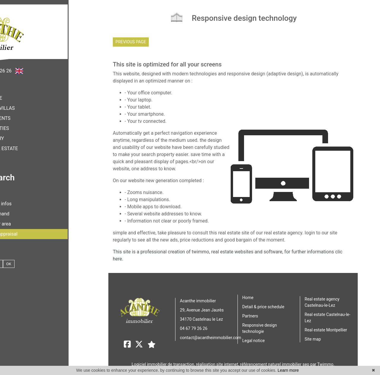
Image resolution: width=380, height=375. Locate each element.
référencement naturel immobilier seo (275, 361)
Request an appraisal (43, 229)
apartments (43, 114)
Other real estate (43, 144)
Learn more (288, 370)
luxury (43, 134)
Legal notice (253, 339)
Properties (43, 124)
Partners (250, 314)
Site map (313, 337)
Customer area (43, 219)
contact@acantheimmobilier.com (210, 335)
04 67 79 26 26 (194, 326)
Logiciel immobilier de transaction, (164, 361)
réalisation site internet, (218, 361)
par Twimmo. (322, 361)
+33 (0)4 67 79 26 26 (37, 66)
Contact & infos (43, 199)
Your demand (43, 209)
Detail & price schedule (263, 305)
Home (248, 296)
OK (56, 259)
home (43, 93)
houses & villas (43, 104)
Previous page (130, 41)
